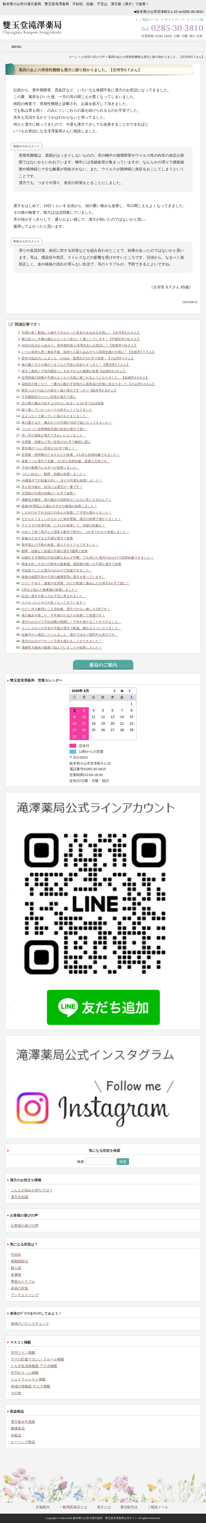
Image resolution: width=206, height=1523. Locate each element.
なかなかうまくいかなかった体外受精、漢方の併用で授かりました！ (71, 519)
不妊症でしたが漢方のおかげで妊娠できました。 (56, 570)
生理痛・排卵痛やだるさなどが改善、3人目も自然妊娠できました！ (70, 454)
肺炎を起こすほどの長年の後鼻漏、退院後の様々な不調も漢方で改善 (71, 564)
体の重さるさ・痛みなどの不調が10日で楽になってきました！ (66, 422)
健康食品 (18, 1428)
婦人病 (16, 1268)
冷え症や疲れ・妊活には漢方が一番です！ (52, 486)
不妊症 (16, 1255)
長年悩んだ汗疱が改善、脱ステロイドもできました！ (60, 544)
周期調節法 (19, 1261)
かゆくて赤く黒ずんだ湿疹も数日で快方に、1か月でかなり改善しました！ (75, 531)
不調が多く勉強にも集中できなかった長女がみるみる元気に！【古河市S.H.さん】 (80, 332)
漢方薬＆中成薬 (23, 1422)
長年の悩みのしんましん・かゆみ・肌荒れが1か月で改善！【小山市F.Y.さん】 (77, 358)
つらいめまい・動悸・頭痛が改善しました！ (53, 474)
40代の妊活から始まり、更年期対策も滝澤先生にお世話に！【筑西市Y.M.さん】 (79, 345)
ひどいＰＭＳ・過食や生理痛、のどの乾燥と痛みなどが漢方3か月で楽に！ (75, 583)
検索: (81, 1162)
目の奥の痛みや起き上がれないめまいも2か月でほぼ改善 (62, 403)
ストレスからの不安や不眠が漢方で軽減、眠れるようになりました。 (71, 628)
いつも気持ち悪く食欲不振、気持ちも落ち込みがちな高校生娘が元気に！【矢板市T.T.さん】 (88, 352)
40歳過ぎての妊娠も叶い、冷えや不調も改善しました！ (61, 480)
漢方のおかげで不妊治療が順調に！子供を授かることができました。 (71, 621)
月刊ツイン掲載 (23, 1353)
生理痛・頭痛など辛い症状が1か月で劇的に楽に (56, 441)
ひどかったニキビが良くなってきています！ (53, 602)
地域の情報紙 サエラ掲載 (30, 1386)
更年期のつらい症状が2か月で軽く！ (49, 448)
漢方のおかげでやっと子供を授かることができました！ (61, 641)
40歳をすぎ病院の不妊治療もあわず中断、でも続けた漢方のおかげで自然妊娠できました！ (87, 557)
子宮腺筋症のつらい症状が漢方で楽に (48, 396)
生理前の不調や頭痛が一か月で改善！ (48, 493)
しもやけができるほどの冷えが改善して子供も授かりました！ (66, 512)
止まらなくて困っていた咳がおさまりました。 (55, 416)
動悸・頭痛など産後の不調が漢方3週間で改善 (54, 551)
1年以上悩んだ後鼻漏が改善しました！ (49, 589)
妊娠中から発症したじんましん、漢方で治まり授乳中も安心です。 (69, 634)
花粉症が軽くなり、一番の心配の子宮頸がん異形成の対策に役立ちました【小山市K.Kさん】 (88, 384)
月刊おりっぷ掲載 (25, 1373)
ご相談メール (149, 19)
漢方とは (104, 1507)
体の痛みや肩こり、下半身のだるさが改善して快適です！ (63, 615)
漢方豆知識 (19, 1197)
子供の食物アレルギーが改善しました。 (50, 467)
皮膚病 (16, 1275)
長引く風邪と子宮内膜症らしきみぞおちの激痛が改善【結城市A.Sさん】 (73, 371)
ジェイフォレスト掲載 (28, 1379)
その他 (16, 1393)
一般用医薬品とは (73, 1507)
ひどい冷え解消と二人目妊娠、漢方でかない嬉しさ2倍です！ (65, 609)
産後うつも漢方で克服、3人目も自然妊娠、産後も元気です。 (65, 461)
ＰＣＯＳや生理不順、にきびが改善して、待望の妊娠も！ (63, 525)
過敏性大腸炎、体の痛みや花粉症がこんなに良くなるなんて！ (66, 499)
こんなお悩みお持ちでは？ (32, 1190)
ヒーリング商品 (23, 1442)
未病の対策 (19, 1288)
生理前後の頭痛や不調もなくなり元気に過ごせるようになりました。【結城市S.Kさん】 (85, 377)
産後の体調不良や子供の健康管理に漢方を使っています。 (63, 576)
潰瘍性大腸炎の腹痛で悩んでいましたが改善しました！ (61, 647)
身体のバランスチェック (30, 1324)
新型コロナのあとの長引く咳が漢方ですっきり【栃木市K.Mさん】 (69, 390)
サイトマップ (174, 19)
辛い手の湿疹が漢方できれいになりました (53, 435)
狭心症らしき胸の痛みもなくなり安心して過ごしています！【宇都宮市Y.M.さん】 (80, 339)
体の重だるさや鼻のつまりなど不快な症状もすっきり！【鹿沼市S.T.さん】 (75, 364)
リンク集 (196, 19)
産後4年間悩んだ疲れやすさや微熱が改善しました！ (59, 506)
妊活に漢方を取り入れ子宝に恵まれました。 (53, 596)
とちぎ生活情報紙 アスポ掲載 (34, 1366)
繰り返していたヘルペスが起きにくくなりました (56, 409)
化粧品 (16, 1435)
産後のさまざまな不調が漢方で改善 (47, 538)
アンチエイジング (25, 1295)
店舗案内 (43, 1507)
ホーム (73, 56)
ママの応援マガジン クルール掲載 (37, 1359)
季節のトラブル (23, 1282)
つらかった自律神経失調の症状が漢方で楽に (53, 429)
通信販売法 (129, 1507)
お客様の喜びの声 (93, 56)
